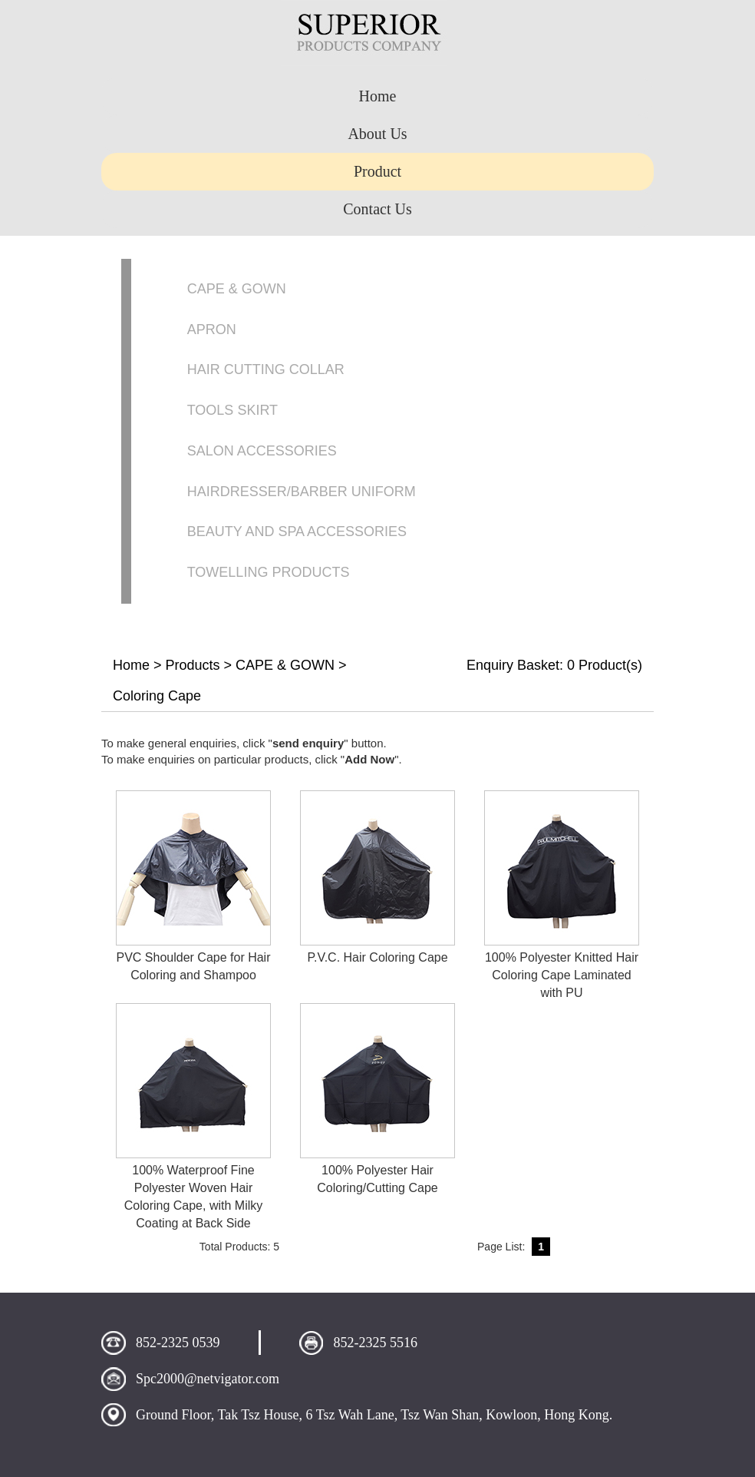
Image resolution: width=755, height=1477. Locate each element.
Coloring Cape (157, 696)
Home (131, 665)
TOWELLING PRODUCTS (268, 572)
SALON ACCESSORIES (262, 451)
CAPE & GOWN (236, 288)
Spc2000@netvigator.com (207, 1378)
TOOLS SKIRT (232, 410)
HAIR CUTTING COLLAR (266, 369)
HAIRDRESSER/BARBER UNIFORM (301, 491)
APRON (211, 329)
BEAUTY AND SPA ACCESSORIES (297, 531)
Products (193, 665)
